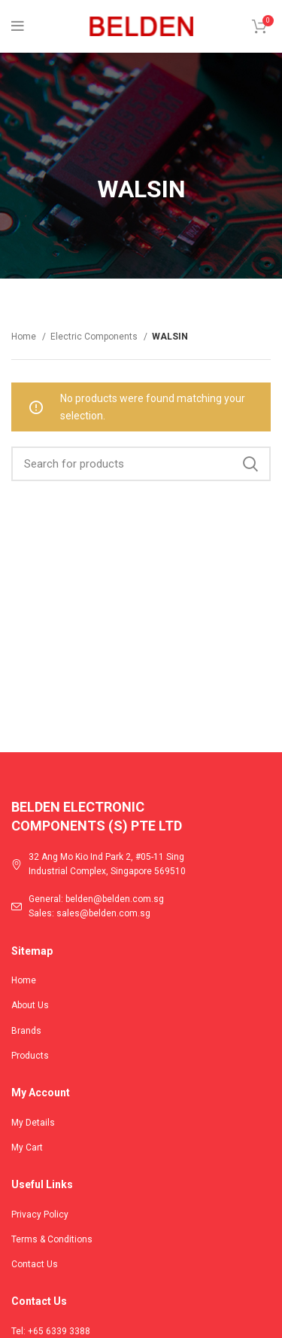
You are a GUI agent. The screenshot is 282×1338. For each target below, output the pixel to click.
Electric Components (95, 336)
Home (24, 336)
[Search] (141, 464)
